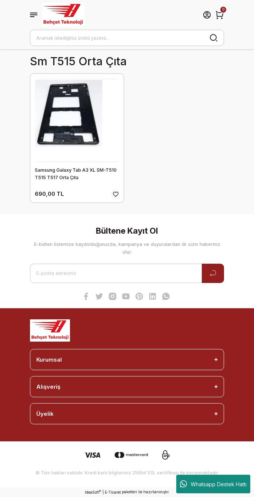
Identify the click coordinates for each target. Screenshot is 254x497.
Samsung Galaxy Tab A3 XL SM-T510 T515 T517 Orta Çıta (76, 173)
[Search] (127, 38)
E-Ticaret (113, 492)
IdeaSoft (93, 492)
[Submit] (213, 273)
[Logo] (63, 15)
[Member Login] (207, 15)
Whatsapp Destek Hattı (213, 484)
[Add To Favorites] (115, 194)
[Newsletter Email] (127, 273)
